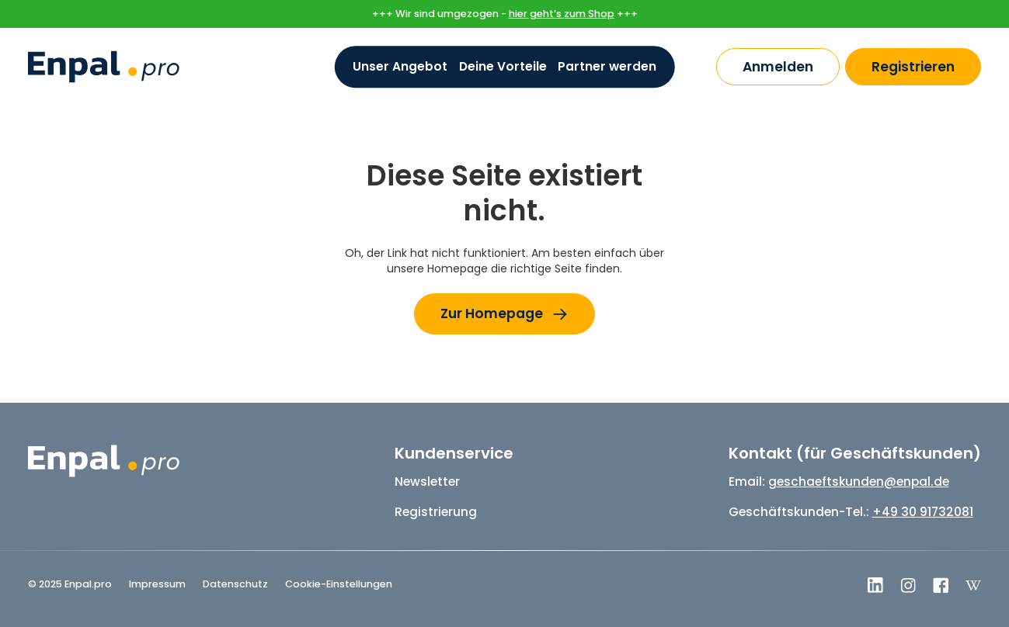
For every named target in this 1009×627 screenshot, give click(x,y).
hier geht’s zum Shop (561, 13)
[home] (103, 66)
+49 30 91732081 (922, 512)
